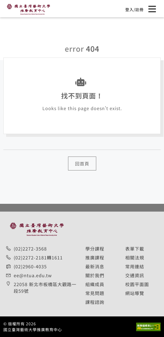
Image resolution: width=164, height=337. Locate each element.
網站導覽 (134, 293)
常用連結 (134, 266)
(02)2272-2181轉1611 (38, 257)
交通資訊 (134, 275)
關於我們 (94, 275)
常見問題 (94, 293)
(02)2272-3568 (30, 248)
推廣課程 (94, 257)
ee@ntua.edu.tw (33, 275)
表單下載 (134, 248)
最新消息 (94, 266)
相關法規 (134, 257)
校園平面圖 (137, 284)
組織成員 (94, 284)
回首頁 (82, 163)
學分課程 (94, 248)
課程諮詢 (94, 302)
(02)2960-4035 (30, 266)
